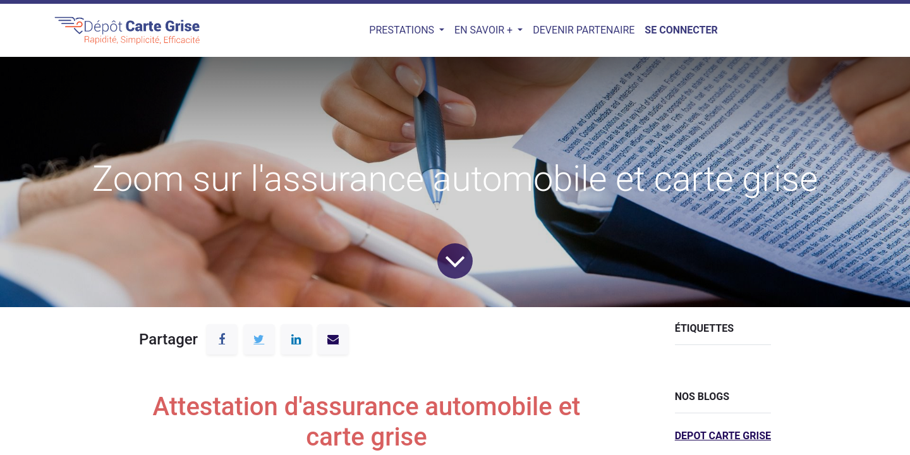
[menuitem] (584, 30)
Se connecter (681, 30)
